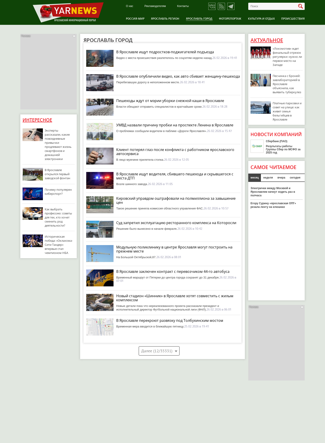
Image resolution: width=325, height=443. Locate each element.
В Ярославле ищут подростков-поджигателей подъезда (165, 52)
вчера (281, 177)
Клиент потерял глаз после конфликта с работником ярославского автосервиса (175, 152)
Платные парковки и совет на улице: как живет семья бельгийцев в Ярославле (287, 111)
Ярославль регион (165, 19)
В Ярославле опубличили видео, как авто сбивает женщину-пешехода (178, 76)
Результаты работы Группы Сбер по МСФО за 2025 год (283, 149)
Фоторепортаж (230, 19)
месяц (255, 177)
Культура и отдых (261, 19)
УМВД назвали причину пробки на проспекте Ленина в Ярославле (174, 125)
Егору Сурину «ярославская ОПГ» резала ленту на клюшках (273, 205)
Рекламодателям (155, 6)
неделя (268, 177)
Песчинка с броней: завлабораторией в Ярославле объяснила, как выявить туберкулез (287, 84)
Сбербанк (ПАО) (276, 141)
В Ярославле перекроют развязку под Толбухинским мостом (169, 320)
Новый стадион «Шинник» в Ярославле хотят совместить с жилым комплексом (174, 298)
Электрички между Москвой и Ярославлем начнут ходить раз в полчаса (273, 192)
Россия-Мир (135, 19)
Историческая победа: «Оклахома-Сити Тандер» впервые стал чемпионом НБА (59, 244)
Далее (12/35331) (156, 350)
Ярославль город (199, 19)
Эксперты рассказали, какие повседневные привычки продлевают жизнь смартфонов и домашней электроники (58, 144)
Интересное (37, 120)
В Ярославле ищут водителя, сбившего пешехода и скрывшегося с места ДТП (174, 176)
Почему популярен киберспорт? (58, 192)
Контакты (183, 6)
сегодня (295, 177)
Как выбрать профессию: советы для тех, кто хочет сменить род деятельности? (58, 217)
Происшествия (293, 19)
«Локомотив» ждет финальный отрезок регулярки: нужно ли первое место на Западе (287, 56)
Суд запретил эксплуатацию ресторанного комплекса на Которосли (176, 223)
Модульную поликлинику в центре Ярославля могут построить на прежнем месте (174, 249)
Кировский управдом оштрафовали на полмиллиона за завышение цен (176, 200)
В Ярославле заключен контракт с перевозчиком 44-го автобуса (173, 271)
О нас (129, 6)
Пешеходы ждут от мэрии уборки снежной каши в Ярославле (170, 101)
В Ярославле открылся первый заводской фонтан (57, 174)
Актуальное (267, 40)
